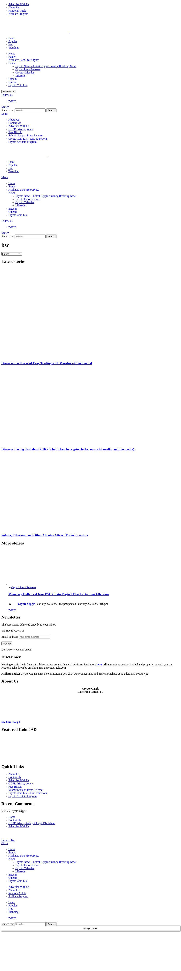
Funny (12, 56)
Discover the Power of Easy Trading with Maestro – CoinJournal (46, 363)
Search (51, 110)
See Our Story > (11, 721)
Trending (13, 47)
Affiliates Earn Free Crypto (23, 59)
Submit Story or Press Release (25, 135)
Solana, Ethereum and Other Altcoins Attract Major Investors (44, 535)
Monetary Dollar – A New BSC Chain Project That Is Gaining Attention (58, 594)
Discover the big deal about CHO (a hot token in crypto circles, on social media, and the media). (68, 449)
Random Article (17, 10)
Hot (10, 44)
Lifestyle (20, 75)
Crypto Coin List (17, 85)
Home (11, 53)
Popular (12, 41)
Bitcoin (12, 78)
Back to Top (8, 840)
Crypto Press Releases (27, 69)
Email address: (25, 636)
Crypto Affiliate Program (22, 141)
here (99, 664)
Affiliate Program (18, 13)
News (11, 63)
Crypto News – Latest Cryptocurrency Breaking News (45, 66)
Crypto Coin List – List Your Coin (27, 138)
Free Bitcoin (15, 132)
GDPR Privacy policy (20, 129)
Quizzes (13, 82)
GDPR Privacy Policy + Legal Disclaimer (31, 823)
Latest (11, 38)
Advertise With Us (18, 4)
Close (4, 843)
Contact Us (14, 122)
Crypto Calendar (24, 72)
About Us (13, 7)
